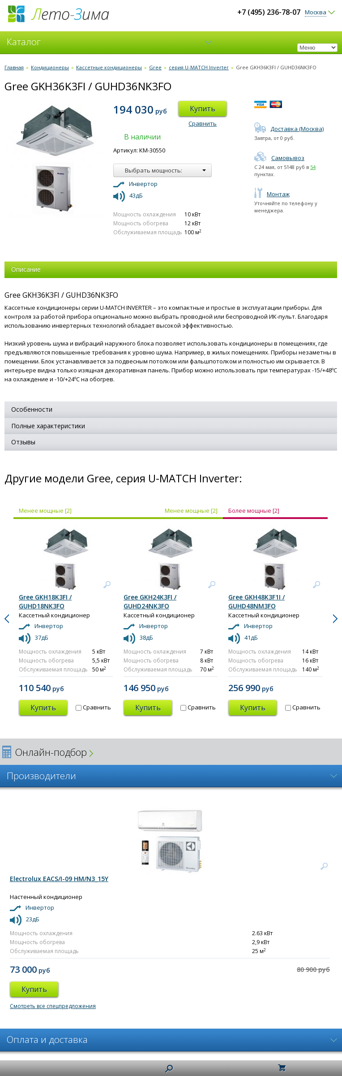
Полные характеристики (48, 426)
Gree (155, 67)
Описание (26, 269)
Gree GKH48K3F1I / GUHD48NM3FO (256, 601)
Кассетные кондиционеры (109, 67)
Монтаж (272, 194)
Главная (14, 67)
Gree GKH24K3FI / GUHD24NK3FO (150, 601)
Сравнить (202, 123)
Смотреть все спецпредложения (53, 1006)
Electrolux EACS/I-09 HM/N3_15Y (59, 878)
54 (313, 167)
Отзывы (23, 442)
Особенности (31, 409)
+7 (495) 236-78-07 (268, 12)
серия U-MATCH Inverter (199, 67)
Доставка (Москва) (289, 129)
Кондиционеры (50, 67)
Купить (202, 109)
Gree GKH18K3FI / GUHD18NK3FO (45, 601)
